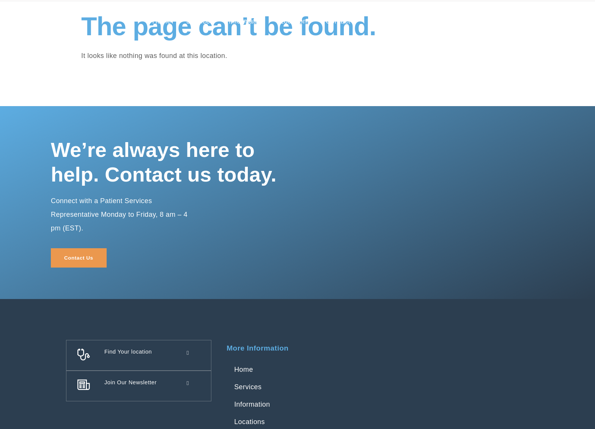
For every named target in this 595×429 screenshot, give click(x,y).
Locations (295, 21)
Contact (338, 21)
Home (161, 21)
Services (200, 21)
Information (246, 21)
